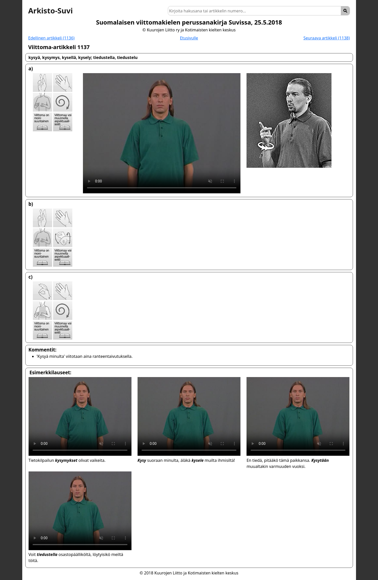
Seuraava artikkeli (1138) (326, 38)
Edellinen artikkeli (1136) (51, 38)
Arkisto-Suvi (50, 11)
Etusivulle (189, 38)
